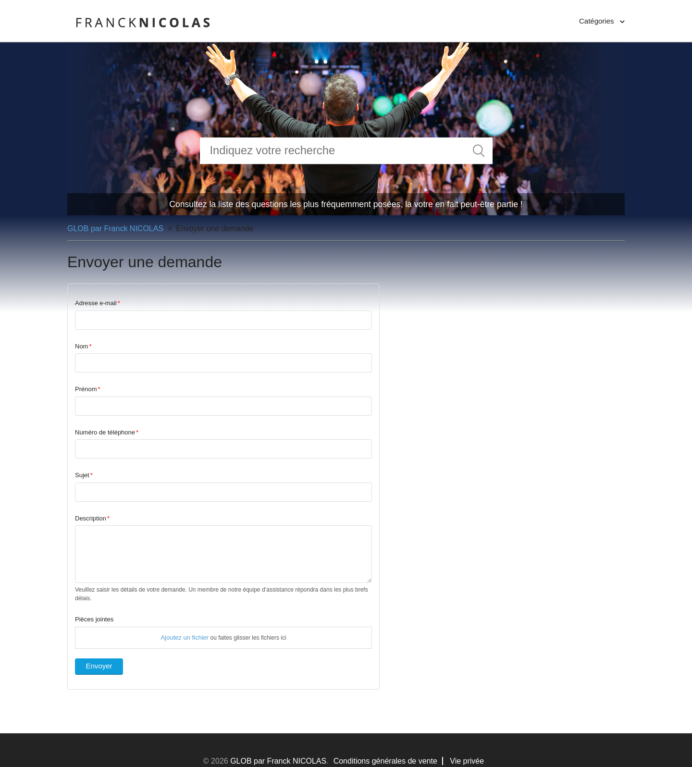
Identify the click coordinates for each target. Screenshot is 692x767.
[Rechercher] (346, 150)
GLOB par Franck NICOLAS (115, 228)
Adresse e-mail (96, 303)
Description (90, 518)
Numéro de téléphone (105, 432)
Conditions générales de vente (385, 761)
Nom (81, 346)
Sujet (82, 475)
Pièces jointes (94, 619)
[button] (602, 21)
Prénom (86, 389)
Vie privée (467, 761)
